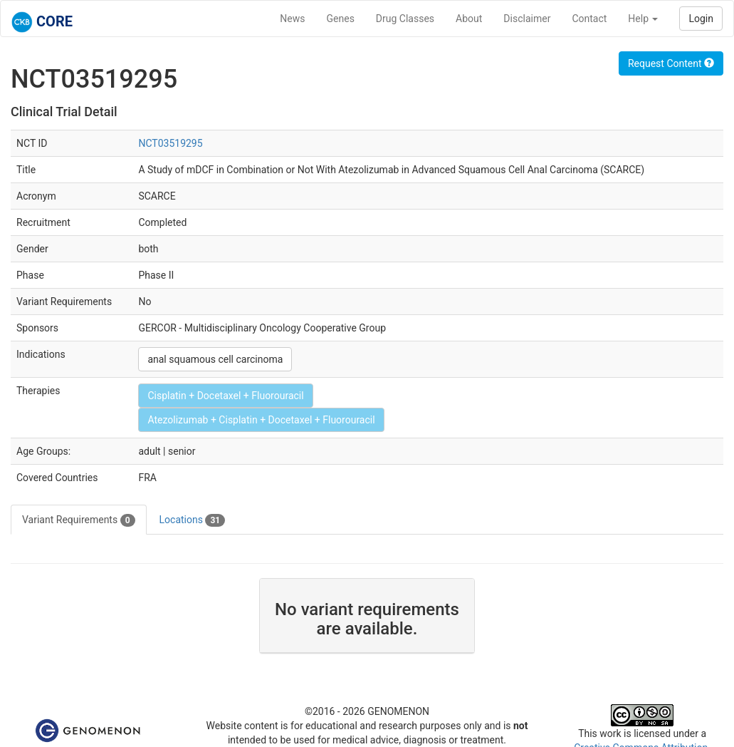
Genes (341, 18)
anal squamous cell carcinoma (215, 359)
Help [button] (643, 18)
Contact (589, 18)
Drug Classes (405, 18)
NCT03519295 (170, 143)
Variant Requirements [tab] (78, 520)
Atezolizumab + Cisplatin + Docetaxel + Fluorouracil (260, 420)
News (292, 18)
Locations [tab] (192, 520)
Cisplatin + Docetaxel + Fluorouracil (225, 395)
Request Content (671, 63)
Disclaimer (526, 18)
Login (700, 18)
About (469, 18)
